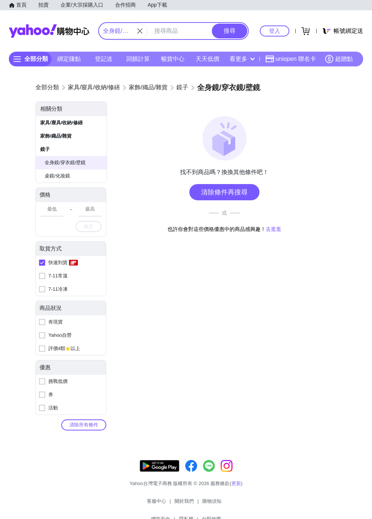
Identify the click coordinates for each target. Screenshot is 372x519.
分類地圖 (253, 504)
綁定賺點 (69, 59)
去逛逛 (273, 229)
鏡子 (45, 149)
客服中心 (118, 504)
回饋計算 (138, 59)
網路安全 (202, 504)
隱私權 (228, 504)
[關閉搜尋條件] (139, 31)
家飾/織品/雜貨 (56, 136)
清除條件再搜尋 (224, 192)
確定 (88, 226)
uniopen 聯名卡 (290, 59)
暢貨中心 (173, 59)
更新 (236, 491)
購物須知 (174, 504)
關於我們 (146, 504)
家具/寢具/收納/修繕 (61, 122)
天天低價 (207, 59)
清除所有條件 (83, 425)
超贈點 (339, 59)
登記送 (104, 59)
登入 (274, 31)
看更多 (242, 59)
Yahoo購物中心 (49, 31)
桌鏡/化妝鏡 (57, 176)
